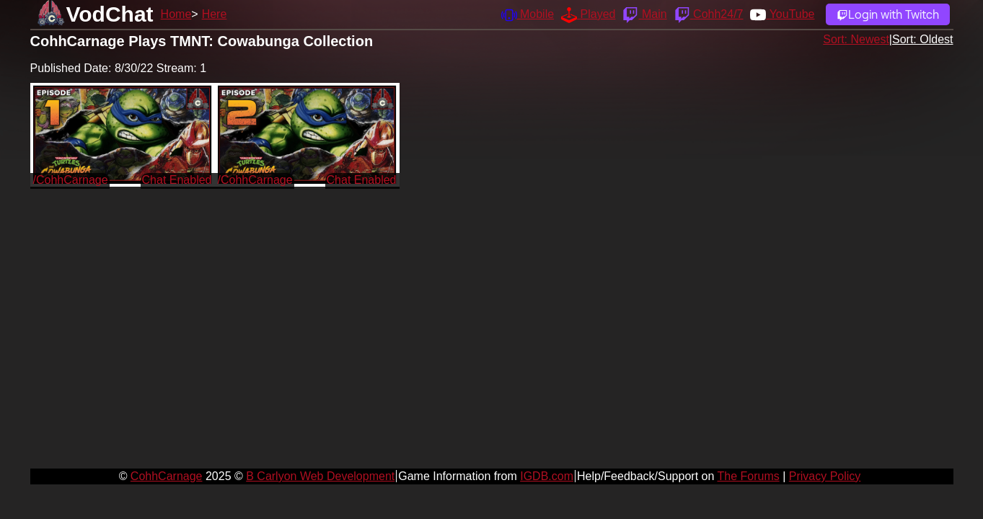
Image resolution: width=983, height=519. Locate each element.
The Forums (748, 476)
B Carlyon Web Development (320, 476)
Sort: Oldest (922, 39)
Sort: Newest (856, 39)
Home (176, 14)
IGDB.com (546, 476)
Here (214, 14)
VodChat (110, 14)
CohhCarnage (167, 476)
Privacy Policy (825, 476)
